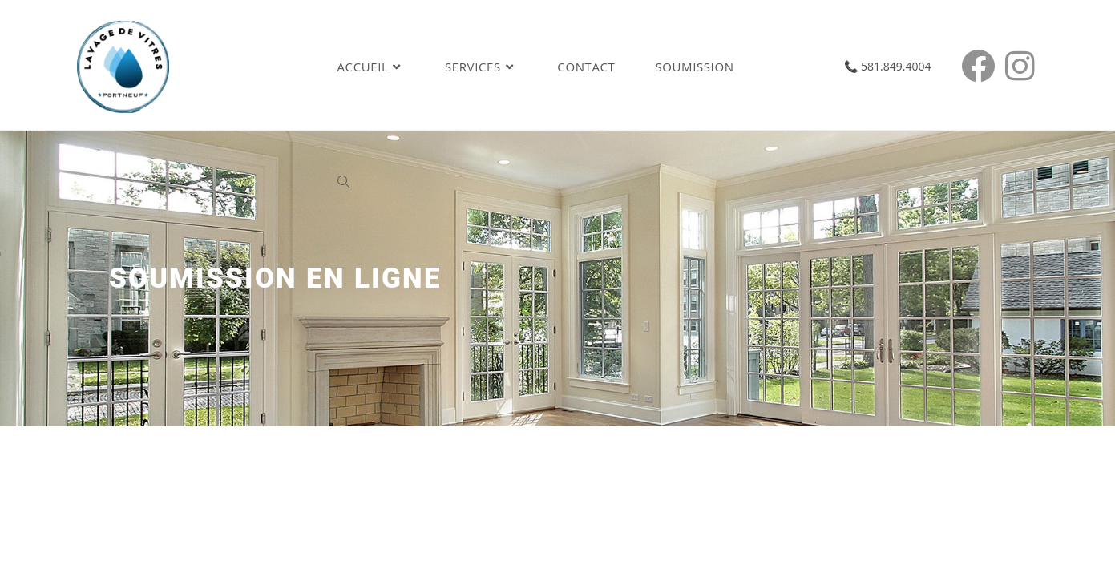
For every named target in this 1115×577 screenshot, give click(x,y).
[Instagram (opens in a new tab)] (1025, 66)
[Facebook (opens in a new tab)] (983, 66)
